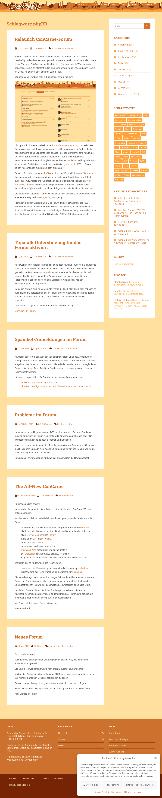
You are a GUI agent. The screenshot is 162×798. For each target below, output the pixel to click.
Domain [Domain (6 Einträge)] (118, 129)
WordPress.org (117, 751)
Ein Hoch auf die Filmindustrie (130, 214)
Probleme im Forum (35, 415)
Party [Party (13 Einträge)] (117, 156)
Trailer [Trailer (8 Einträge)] (135, 170)
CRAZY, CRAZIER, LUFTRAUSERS (131, 232)
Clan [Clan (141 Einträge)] (146, 115)
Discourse (89, 173)
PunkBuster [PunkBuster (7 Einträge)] (136, 156)
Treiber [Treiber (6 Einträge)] (144, 170)
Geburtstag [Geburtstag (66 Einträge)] (120, 142)
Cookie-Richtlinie (102, 792)
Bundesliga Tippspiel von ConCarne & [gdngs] (27, 734)
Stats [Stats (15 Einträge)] (126, 165)
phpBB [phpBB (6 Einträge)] (125, 156)
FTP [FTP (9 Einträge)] (143, 133)
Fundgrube (148, 4)
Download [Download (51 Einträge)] (137, 129)
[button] (155, 758)
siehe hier (83, 557)
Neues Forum (29, 637)
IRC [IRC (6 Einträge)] (116, 147)
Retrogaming (44, 197)
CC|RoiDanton (39, 48)
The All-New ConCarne (39, 486)
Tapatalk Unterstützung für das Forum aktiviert (48, 244)
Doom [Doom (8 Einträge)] (127, 129)
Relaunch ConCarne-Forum (43, 39)
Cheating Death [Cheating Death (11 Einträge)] (134, 115)
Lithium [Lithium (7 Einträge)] (143, 147)
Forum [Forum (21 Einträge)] (118, 133)
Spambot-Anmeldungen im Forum (51, 339)
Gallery (135, 4)
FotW (120, 63)
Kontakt (13, 778)
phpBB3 (49, 538)
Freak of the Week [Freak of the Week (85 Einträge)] (131, 133)
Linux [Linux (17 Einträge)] (134, 147)
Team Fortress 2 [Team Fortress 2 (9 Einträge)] (122, 170)
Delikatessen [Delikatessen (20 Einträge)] (120, 124)
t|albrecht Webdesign (18, 756)
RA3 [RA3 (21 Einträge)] (125, 161)
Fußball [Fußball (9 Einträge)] (118, 138)
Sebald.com (120, 290)
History (115, 4)
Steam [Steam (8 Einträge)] (134, 165)
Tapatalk (47, 272)
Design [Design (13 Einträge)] (140, 124)
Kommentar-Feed (118, 745)
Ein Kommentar (64, 424)
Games (121, 69)
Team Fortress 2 (126, 93)
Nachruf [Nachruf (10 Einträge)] (135, 152)
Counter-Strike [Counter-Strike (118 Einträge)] (134, 120)
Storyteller (30, 553)
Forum (94, 4)
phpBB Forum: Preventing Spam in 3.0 (40, 382)
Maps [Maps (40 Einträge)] (117, 152)
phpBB (46, 173)
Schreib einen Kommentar (64, 48)
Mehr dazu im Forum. (25, 311)
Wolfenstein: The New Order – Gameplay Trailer (131, 241)
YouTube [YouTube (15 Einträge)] (119, 179)
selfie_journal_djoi (127, 198)
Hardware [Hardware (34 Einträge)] (132, 142)
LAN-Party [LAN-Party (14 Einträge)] (125, 147)
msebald (122, 230)
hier (83, 188)
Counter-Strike (125, 50)
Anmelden (114, 733)
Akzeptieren (90, 785)
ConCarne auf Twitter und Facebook (127, 202)
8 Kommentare (66, 495)
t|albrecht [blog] (123, 299)
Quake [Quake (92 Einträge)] (118, 161)
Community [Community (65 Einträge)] (120, 120)
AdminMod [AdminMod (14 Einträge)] (120, 115)
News (72, 4)
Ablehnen (113, 785)
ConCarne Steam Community (22, 744)
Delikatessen (124, 56)
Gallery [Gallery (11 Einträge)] (127, 138)
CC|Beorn (38, 646)
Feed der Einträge (118, 739)
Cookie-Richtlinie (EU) (20, 785)
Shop (124, 4)
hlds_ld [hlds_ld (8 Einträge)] (143, 142)
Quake (121, 81)
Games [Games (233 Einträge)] (136, 138)
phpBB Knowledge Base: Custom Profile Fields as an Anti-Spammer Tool (57, 386)
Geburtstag (124, 75)
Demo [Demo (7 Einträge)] (132, 124)
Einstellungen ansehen (140, 785)
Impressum (138, 792)
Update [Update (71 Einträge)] (118, 175)
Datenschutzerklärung (121, 792)
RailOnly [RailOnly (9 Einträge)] (133, 161)
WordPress (83, 527)
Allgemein (123, 44)
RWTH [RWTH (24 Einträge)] (142, 161)
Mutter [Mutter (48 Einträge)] (126, 152)
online (52, 546)
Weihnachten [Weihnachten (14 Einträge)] (138, 175)
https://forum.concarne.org (65, 145)
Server (104, 4)
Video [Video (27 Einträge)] (126, 175)
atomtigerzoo (121, 281)
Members (82, 4)
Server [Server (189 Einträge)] (118, 165)
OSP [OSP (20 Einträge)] (143, 152)
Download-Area (28, 550)
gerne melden (70, 164)
